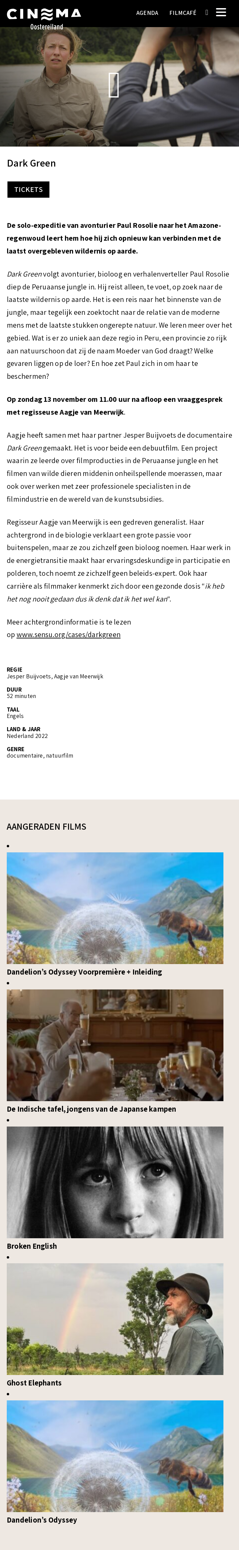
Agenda (147, 13)
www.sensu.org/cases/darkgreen (69, 634)
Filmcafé (183, 13)
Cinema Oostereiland (44, 22)
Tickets (28, 189)
